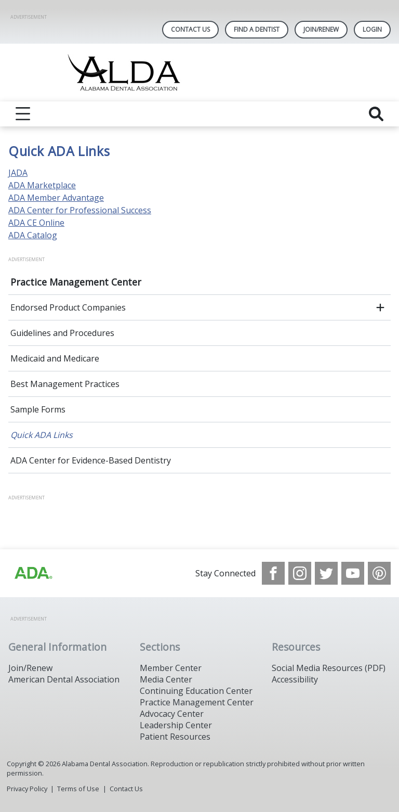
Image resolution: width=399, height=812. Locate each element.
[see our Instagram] (299, 573)
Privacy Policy (27, 788)
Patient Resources (175, 736)
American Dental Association (63, 679)
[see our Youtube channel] (352, 573)
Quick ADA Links (41, 435)
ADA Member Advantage (56, 197)
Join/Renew (321, 29)
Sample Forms (37, 409)
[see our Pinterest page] (379, 573)
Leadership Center (176, 725)
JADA (18, 172)
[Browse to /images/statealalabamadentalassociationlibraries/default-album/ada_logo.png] (32, 573)
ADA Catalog (32, 235)
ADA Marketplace (42, 185)
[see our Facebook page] (273, 573)
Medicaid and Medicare (54, 358)
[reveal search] (376, 113)
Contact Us (190, 29)
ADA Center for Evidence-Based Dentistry (90, 460)
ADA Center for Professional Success (79, 210)
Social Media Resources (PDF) (328, 668)
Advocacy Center (172, 713)
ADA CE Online (36, 222)
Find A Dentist (257, 29)
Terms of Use (78, 788)
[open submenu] (380, 307)
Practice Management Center (75, 282)
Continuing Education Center (196, 691)
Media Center (166, 679)
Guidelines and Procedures (62, 333)
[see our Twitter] (326, 573)
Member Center (171, 668)
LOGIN (372, 29)
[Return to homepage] (199, 72)
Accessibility (295, 679)
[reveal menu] (22, 113)
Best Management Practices (64, 384)
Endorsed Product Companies (68, 307)
